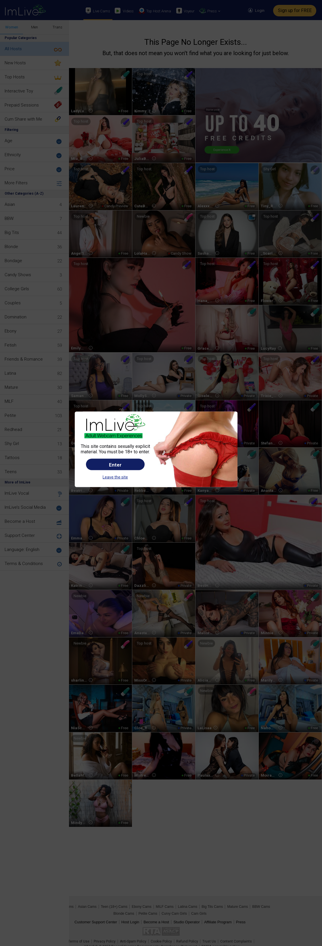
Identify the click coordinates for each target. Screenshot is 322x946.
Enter (115, 464)
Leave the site (115, 477)
